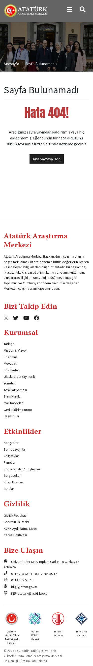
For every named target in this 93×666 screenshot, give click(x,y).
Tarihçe (9, 344)
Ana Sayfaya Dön (47, 158)
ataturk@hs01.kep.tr (33, 593)
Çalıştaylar (11, 456)
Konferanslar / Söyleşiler (22, 469)
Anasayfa (11, 63)
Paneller (10, 462)
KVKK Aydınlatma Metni (20, 528)
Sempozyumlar (15, 449)
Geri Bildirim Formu (18, 409)
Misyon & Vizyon (16, 350)
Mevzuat (10, 363)
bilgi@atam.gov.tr (24, 587)
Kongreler (11, 442)
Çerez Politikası (15, 535)
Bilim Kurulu (12, 396)
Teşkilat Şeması (15, 390)
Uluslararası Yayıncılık (19, 376)
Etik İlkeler (11, 370)
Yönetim (10, 383)
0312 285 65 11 (21, 573)
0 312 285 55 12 (46, 573)
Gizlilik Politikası (15, 515)
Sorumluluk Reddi (17, 522)
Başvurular (11, 416)
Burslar (9, 488)
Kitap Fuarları (13, 482)
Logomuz (11, 357)
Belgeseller (12, 475)
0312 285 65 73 (21, 580)
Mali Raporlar (13, 403)
